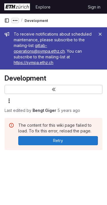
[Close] (100, 34)
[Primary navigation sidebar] (6, 20)
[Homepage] (17, 6)
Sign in (94, 7)
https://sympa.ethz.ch (33, 62)
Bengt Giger (44, 110)
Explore (43, 7)
